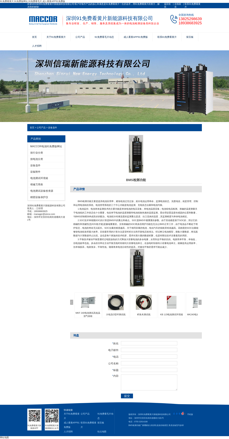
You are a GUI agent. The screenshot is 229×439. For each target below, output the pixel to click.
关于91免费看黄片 (56, 37)
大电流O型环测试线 (116, 314)
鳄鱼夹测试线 (143, 314)
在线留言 (177, 5)
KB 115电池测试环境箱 (171, 314)
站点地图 (101, 431)
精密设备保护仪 (39, 197)
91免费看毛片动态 (104, 37)
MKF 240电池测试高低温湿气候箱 (88, 314)
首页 (34, 37)
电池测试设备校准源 (41, 190)
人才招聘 (37, 45)
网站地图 (4, 437)
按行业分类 (36, 152)
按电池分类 (36, 159)
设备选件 (52, 127)
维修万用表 (36, 184)
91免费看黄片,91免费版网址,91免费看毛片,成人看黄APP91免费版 (32, 1)
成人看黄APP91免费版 (136, 37)
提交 (127, 396)
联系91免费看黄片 (192, 5)
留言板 (189, 37)
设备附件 (35, 171)
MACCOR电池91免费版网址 (46, 146)
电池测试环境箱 (39, 178)
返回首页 (167, 5)
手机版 (190, 414)
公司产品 (80, 37)
